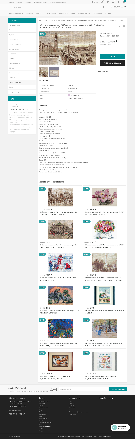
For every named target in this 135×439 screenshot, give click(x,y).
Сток (29, 110)
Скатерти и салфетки (15, 73)
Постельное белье (16, 13)
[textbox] (59, 7)
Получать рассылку (118, 389)
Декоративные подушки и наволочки (19, 129)
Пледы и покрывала (67, 13)
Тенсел (20, 117)
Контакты (28, 2)
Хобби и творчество (15, 82)
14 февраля (12, 131)
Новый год (26, 127)
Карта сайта (72, 414)
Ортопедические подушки (26, 112)
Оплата (11, 2)
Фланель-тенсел (13, 122)
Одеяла (39, 13)
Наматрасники (50, 13)
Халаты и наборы (14, 63)
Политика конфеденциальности (78, 412)
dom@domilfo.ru (16, 410)
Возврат (71, 405)
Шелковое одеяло (14, 120)
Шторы (11, 68)
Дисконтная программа (40, 2)
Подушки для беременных (23, 115)
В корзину (112, 56)
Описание (43, 105)
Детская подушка (27, 117)
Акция (15, 117)
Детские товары (84, 13)
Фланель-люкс (13, 127)
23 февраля (13, 106)
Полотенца (97, 13)
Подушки (29, 13)
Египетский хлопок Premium (17, 124)
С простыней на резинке (26, 120)
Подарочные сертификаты (58, 2)
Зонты (11, 87)
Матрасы (12, 77)
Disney (11, 117)
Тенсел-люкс (29, 124)
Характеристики (46, 80)
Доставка (19, 2)
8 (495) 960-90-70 (118, 7)
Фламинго (12, 104)
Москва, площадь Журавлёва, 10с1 (22, 401)
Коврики (108, 13)
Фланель (20, 127)
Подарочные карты (15, 92)
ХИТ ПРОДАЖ (14, 112)
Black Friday (23, 104)
